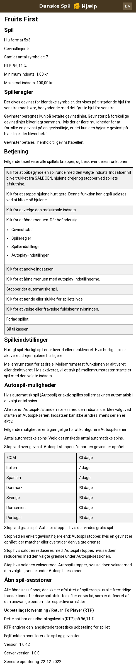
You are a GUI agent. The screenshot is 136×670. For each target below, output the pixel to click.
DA (127, 6)
